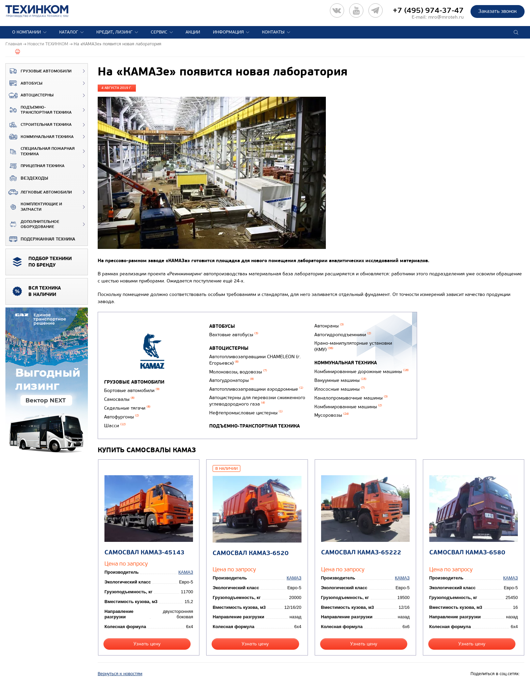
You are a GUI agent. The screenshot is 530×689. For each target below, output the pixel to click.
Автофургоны (121, 417)
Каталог (68, 32)
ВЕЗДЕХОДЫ (27, 178)
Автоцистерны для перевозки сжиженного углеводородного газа (257, 401)
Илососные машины (339, 389)
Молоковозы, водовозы (238, 372)
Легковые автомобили (39, 192)
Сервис (159, 32)
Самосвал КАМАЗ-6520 (251, 553)
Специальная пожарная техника (40, 151)
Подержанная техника (40, 239)
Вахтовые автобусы (233, 335)
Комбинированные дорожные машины (361, 371)
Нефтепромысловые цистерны (246, 413)
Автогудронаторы (231, 380)
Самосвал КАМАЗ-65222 (361, 552)
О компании (26, 32)
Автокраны (329, 326)
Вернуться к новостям (120, 673)
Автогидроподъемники (342, 335)
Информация (228, 32)
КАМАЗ (185, 572)
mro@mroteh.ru (446, 17)
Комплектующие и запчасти (34, 207)
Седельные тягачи (127, 408)
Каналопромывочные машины (351, 398)
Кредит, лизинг (114, 32)
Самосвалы (119, 399)
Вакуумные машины (340, 380)
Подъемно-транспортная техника (39, 110)
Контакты (273, 32)
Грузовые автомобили (39, 71)
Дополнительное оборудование (32, 224)
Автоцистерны (29, 95)
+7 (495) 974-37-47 (428, 10)
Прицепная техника (35, 166)
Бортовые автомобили (132, 390)
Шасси (115, 426)
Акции (193, 32)
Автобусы (24, 83)
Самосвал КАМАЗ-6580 (467, 552)
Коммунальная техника (40, 136)
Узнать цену (147, 644)
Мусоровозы (331, 415)
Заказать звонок (497, 11)
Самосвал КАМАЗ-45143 (144, 552)
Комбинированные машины (348, 407)
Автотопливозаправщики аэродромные (256, 389)
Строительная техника (39, 125)
